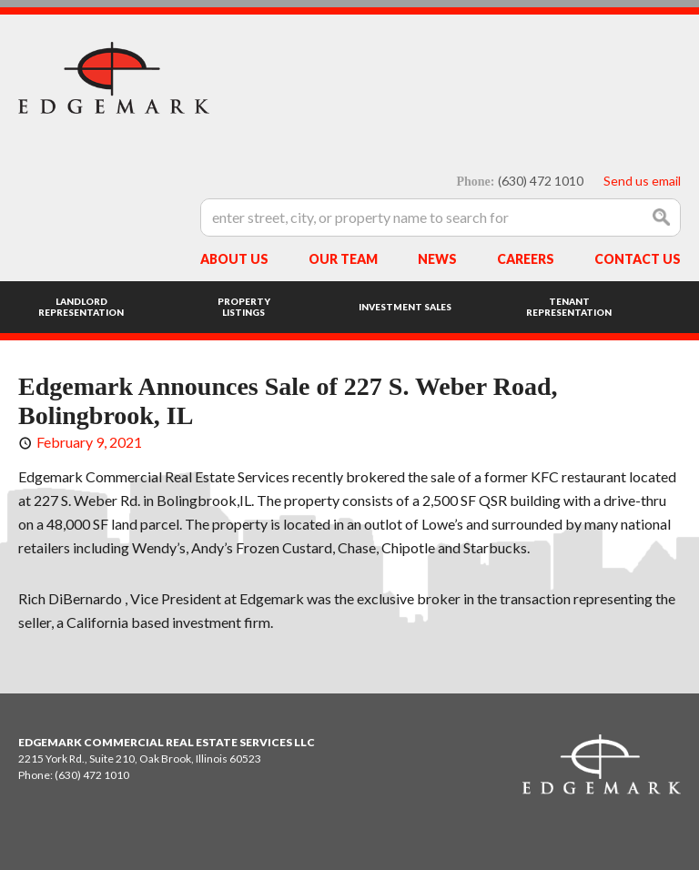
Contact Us (637, 259)
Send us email (642, 180)
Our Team (343, 259)
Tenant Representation (569, 307)
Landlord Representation (81, 307)
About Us (234, 259)
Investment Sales (405, 306)
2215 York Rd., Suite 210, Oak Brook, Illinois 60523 (139, 758)
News (437, 259)
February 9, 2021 (89, 441)
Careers (525, 259)
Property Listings (244, 307)
